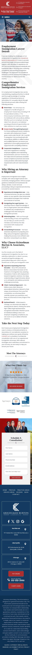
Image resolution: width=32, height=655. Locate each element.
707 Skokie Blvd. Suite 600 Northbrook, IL (24, 3)
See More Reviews (16, 386)
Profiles (12, 490)
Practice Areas (23, 490)
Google (22, 521)
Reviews (19, 492)
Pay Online (16, 574)
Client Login (16, 586)
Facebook (8, 521)
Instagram (17, 521)
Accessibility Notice (16, 647)
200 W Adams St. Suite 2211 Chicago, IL (24, 7)
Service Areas (9, 492)
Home (5, 490)
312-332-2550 (8, 11)
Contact (16, 494)
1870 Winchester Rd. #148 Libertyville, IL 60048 (23, 11)
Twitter (12, 521)
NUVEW (7, 645)
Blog (26, 492)
